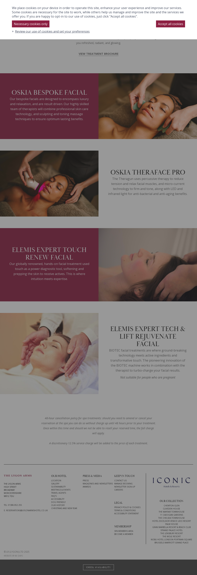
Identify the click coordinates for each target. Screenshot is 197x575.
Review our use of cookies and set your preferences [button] (52, 31)
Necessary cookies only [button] (31, 24)
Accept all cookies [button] (170, 24)
